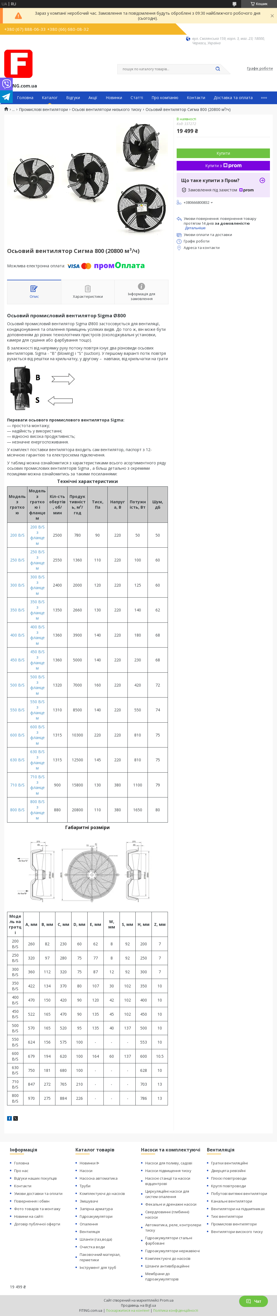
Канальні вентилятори (231, 1201)
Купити (223, 153)
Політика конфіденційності (175, 1310)
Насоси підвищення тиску (168, 1170)
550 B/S (17, 709)
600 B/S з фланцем (37, 735)
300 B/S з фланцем (37, 585)
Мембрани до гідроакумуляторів (162, 1276)
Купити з (223, 165)
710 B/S (17, 785)
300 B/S (17, 585)
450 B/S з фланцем (37, 660)
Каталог (50, 98)
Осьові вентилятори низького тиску (106, 109)
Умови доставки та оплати (38, 1193)
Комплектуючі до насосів (102, 1193)
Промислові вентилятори (43, 109)
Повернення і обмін (31, 1201)
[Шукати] (217, 69)
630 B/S (17, 759)
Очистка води (92, 1246)
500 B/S (17, 685)
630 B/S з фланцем (37, 760)
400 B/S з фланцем (37, 635)
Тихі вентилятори (227, 1216)
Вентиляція (90, 1231)
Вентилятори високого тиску (237, 1231)
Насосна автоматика (99, 1178)
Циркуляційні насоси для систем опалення (167, 1194)
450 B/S (17, 660)
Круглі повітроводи (228, 1185)
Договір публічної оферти (37, 1224)
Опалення (89, 1224)
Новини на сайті (28, 1216)
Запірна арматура (96, 1208)
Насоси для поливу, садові (168, 1163)
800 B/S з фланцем (37, 810)
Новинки (114, 98)
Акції (92, 98)
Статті (137, 98)
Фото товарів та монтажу (37, 1208)
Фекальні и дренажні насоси (170, 1204)
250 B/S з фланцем (37, 560)
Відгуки (73, 98)
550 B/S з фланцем (37, 710)
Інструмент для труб (98, 1267)
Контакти (196, 98)
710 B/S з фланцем (37, 785)
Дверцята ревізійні (228, 1170)
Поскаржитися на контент (128, 1310)
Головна (25, 98)
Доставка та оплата (233, 98)
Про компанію (165, 98)
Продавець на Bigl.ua (138, 1305)
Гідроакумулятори (96, 1216)
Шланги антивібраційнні (167, 1266)
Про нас (21, 1170)
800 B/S (17, 809)
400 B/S (17, 635)
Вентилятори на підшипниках (238, 1208)
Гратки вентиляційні (229, 1163)
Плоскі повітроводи (228, 1178)
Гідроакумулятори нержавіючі (172, 1250)
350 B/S (17, 610)
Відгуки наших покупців (35, 1178)
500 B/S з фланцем (37, 685)
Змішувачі (89, 1201)
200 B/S (17, 535)
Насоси (86, 1170)
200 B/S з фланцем (37, 535)
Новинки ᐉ (89, 1163)
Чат (253, 1301)
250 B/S (17, 560)
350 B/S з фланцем (37, 610)
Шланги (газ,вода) (96, 1239)
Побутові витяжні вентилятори (239, 1193)
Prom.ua (167, 1300)
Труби (85, 1185)
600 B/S (17, 735)
